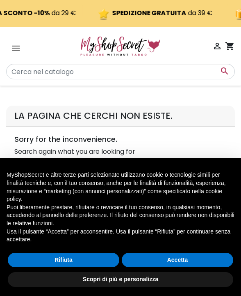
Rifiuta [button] (64, 260)
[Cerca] (120, 71)
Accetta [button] (177, 260)
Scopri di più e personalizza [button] (120, 279)
